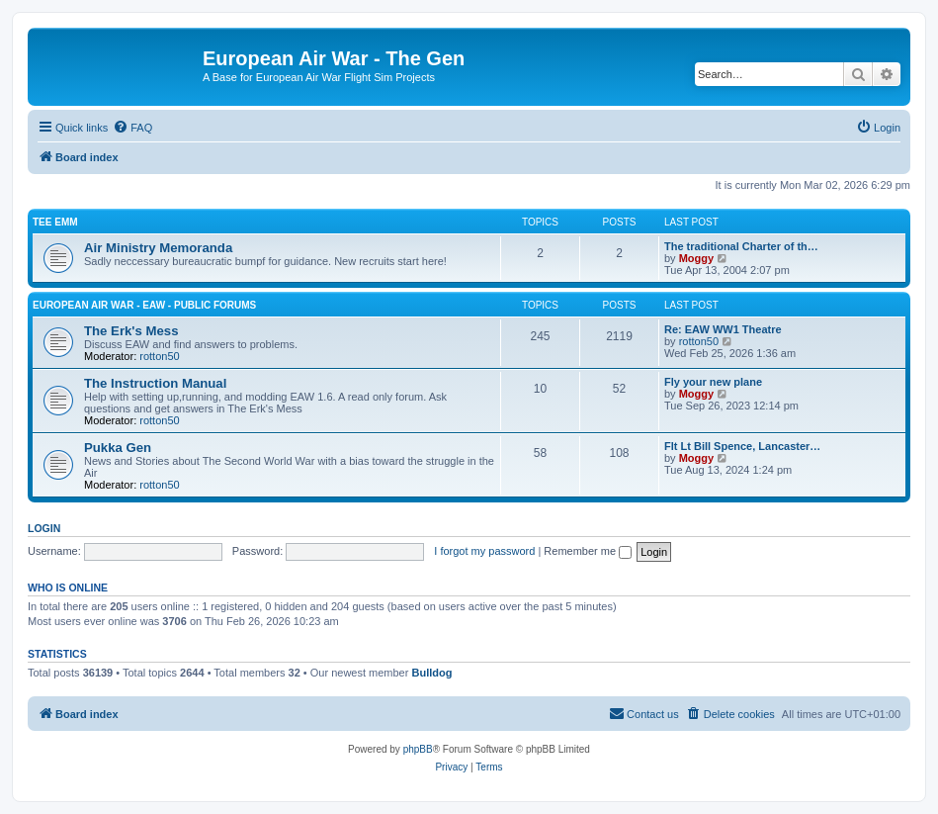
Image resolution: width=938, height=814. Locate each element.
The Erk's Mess (131, 330)
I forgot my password (484, 551)
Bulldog (431, 672)
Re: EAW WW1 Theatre (723, 329)
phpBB (418, 749)
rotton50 (159, 356)
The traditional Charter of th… (741, 246)
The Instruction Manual (155, 383)
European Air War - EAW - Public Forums (144, 305)
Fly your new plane (713, 382)
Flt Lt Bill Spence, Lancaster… (742, 446)
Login (44, 528)
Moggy (696, 258)
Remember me (588, 551)
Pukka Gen (117, 447)
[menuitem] (132, 127)
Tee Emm (55, 222)
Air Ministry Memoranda (158, 247)
